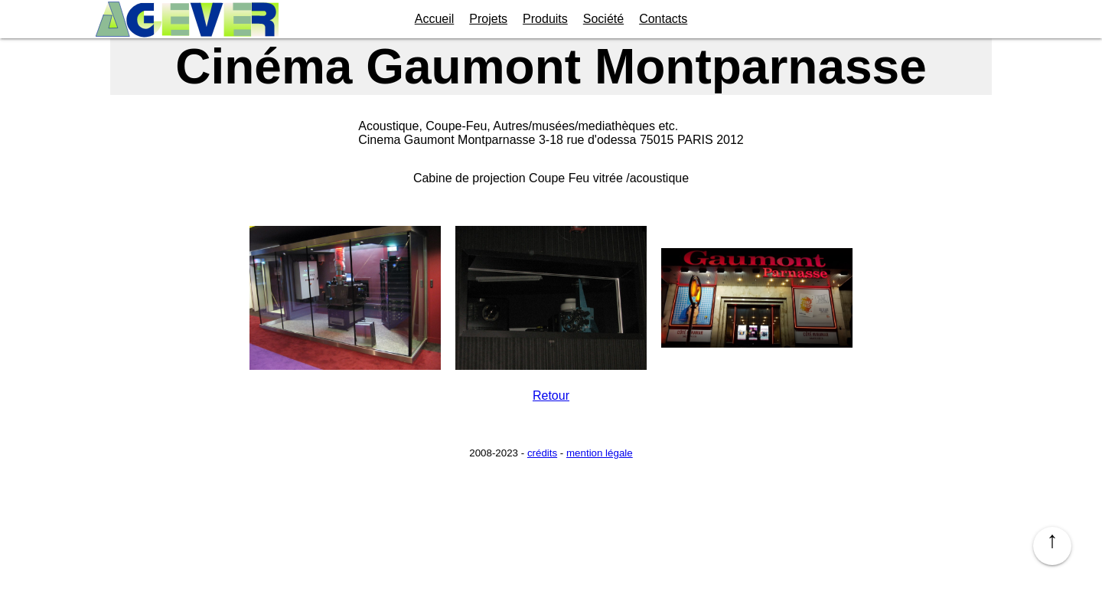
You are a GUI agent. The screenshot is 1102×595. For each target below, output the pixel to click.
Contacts (663, 18)
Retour (551, 395)
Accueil (435, 18)
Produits (545, 18)
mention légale (599, 453)
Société (603, 18)
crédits (542, 453)
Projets (488, 18)
